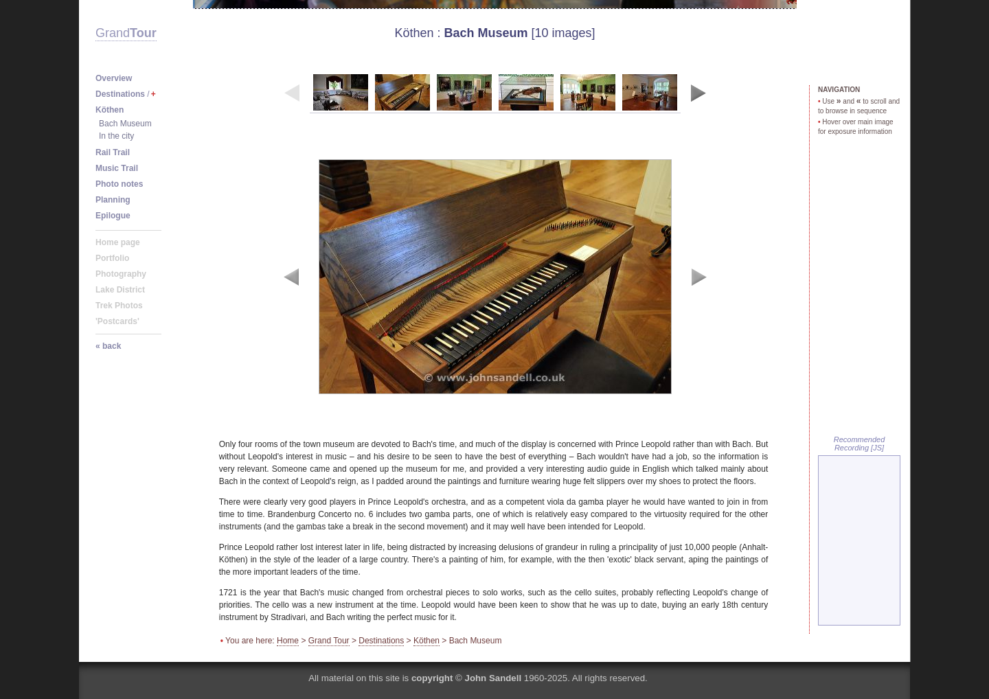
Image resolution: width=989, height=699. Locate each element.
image (495, 277)
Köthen (413, 33)
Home (288, 640)
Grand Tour (329, 640)
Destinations (381, 640)
